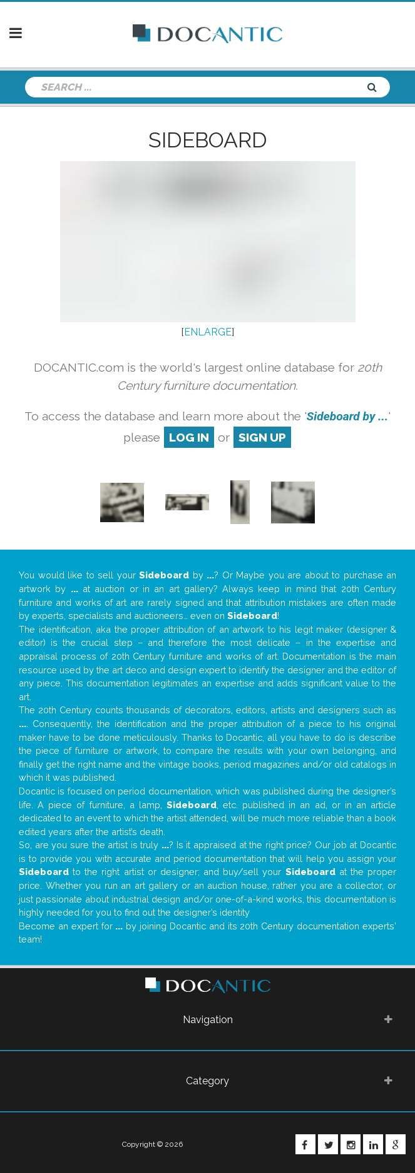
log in (189, 437)
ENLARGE (208, 332)
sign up (262, 437)
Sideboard (207, 139)
